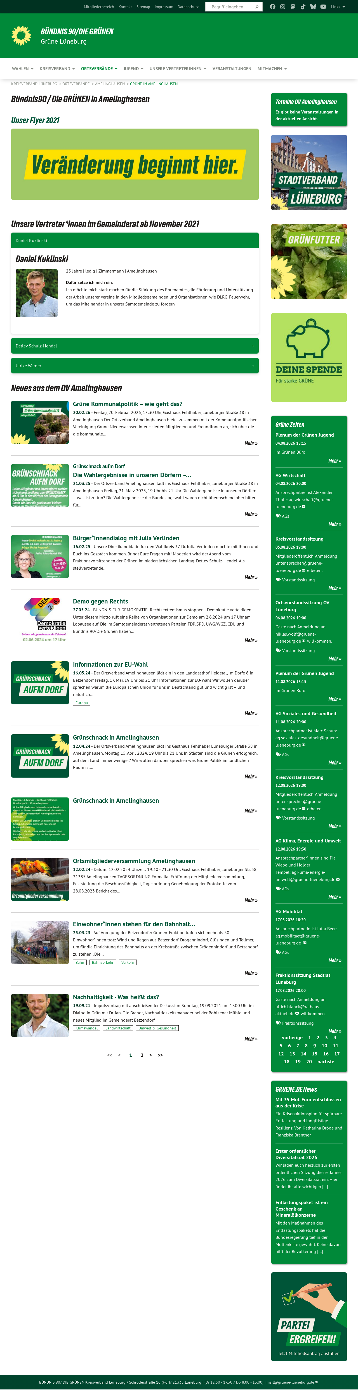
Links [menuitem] (335, 6)
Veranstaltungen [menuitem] (232, 69)
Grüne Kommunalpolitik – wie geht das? (129, 403)
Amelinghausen (110, 83)
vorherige (292, 1045)
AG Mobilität (288, 919)
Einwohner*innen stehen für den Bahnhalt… (135, 923)
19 (298, 1069)
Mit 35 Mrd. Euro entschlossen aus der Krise (308, 1110)
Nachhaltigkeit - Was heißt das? (117, 996)
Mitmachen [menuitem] (270, 69)
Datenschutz (188, 6)
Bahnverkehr (103, 962)
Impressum (164, 6)
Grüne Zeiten (291, 433)
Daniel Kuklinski (31, 240)
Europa (82, 702)
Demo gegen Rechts (101, 600)
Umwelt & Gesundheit (157, 1028)
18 (286, 1069)
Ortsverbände (76, 83)
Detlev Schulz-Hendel (36, 346)
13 (292, 1061)
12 (281, 1061)
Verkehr (127, 962)
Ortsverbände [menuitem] (97, 69)
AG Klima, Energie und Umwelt (308, 849)
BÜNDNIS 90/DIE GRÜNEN (80, 31)
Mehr (249, 443)
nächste (325, 1069)
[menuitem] (99, 6)
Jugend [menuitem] (131, 69)
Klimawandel (87, 1028)
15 (314, 1061)
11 (335, 1053)
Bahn (80, 962)
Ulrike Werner (28, 365)
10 (324, 1053)
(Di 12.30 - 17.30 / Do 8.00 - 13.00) (233, 1389)
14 (303, 1061)
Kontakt (125, 6)
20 (309, 1069)
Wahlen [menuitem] (20, 69)
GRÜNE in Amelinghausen (154, 83)
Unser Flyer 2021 (37, 120)
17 (337, 1061)
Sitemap (143, 6)
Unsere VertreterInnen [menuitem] (176, 69)
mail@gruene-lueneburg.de (290, 1389)
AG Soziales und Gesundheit (305, 722)
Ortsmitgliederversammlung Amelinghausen (135, 860)
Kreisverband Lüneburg (34, 83)
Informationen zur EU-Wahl (112, 664)
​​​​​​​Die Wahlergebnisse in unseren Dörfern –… (133, 474)
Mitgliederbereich (99, 6)
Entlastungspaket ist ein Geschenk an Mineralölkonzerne (301, 1216)
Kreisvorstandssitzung (299, 548)
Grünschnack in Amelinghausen (117, 737)
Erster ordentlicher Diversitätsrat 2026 (296, 1161)
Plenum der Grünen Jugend (304, 444)
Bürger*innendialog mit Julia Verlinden (127, 537)
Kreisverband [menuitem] (55, 69)
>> (160, 1055)
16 (326, 1061)
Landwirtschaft (118, 1028)
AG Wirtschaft (290, 484)
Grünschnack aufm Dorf (100, 466)
